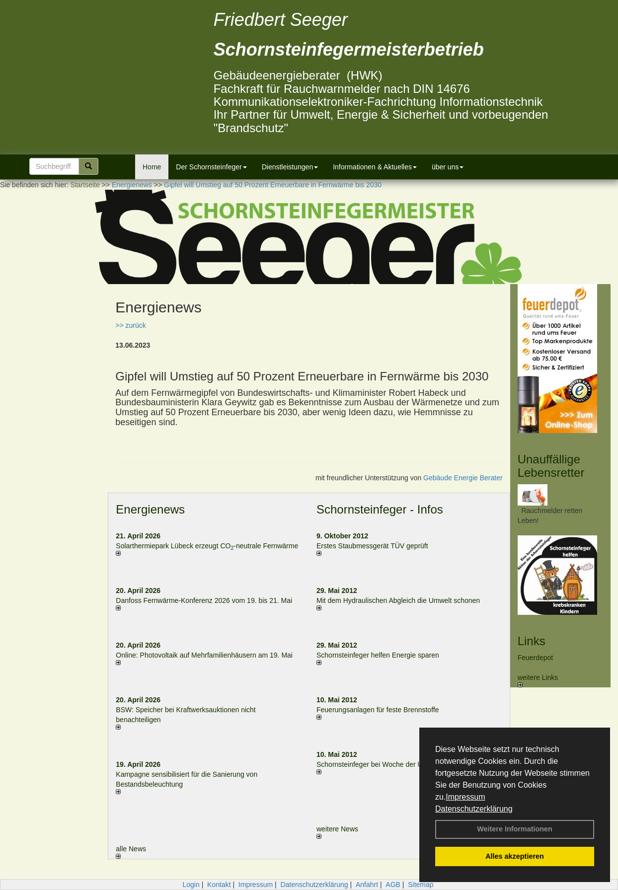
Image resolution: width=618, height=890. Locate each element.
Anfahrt (367, 885)
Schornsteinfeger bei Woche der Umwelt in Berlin (392, 764)
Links (531, 641)
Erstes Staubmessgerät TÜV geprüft (372, 546)
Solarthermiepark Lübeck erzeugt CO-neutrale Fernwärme (207, 546)
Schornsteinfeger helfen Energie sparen (377, 655)
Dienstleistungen (290, 167)
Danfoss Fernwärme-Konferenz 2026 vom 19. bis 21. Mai (204, 600)
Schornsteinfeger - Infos (379, 509)
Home (152, 167)
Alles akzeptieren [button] (514, 856)
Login (190, 885)
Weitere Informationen (514, 829)
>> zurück (130, 325)
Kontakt (219, 885)
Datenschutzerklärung (474, 809)
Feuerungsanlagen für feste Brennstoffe (377, 710)
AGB (393, 885)
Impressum (465, 797)
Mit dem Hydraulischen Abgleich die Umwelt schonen (398, 600)
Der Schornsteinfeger (211, 167)
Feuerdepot (535, 658)
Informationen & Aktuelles (375, 167)
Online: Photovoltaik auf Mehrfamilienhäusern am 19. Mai (204, 655)
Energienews (150, 509)
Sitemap (420, 885)
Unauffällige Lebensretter (551, 465)
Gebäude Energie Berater (463, 478)
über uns (448, 167)
